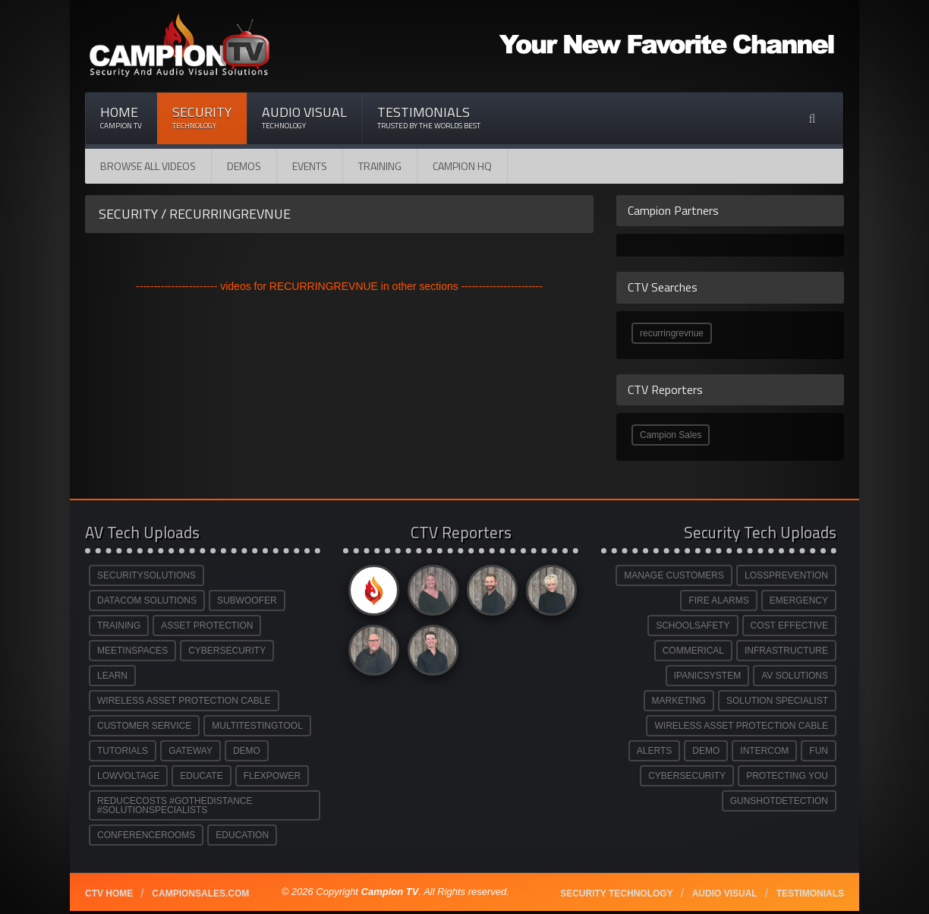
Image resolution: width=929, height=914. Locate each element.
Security (201, 117)
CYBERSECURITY (227, 650)
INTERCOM (764, 750)
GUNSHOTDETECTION (779, 801)
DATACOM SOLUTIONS (147, 600)
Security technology (616, 893)
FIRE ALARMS (718, 600)
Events (309, 166)
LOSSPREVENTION (786, 575)
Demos (244, 166)
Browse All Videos (148, 166)
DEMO (246, 750)
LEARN (112, 675)
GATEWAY (190, 750)
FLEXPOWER (272, 776)
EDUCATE (201, 776)
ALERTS (654, 750)
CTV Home (109, 893)
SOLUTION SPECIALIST (777, 700)
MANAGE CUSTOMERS (674, 575)
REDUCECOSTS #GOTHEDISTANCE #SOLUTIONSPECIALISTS (174, 805)
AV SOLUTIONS (794, 675)
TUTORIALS (122, 750)
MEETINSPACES (132, 650)
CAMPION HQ (462, 166)
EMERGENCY (799, 600)
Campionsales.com (200, 893)
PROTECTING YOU (787, 776)
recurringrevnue (672, 333)
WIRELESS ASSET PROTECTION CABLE (184, 700)
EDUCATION (242, 835)
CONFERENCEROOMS (146, 835)
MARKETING (679, 700)
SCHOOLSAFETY (692, 625)
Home (121, 117)
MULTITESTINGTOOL (257, 725)
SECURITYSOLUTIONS (146, 575)
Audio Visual (304, 117)
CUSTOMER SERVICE (144, 725)
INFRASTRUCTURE (786, 650)
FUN (818, 750)
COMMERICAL (693, 650)
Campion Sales (670, 435)
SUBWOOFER (247, 600)
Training (380, 166)
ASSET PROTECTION (207, 625)
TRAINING (118, 625)
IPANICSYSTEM (707, 675)
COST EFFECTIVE (789, 625)
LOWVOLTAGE (128, 776)
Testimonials (428, 117)
